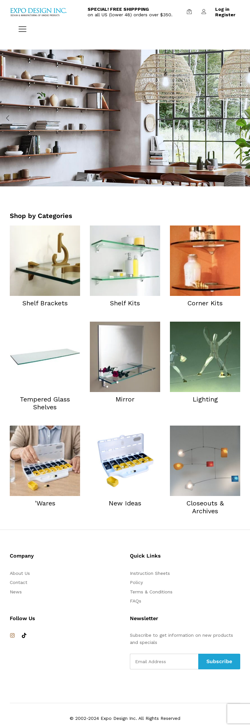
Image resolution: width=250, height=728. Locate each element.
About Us (20, 573)
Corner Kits (205, 303)
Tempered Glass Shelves (45, 403)
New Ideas (125, 503)
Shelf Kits (125, 303)
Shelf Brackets (45, 303)
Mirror (125, 399)
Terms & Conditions (151, 591)
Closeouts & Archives (205, 507)
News (16, 591)
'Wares (45, 503)
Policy (136, 582)
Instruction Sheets (150, 573)
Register (225, 14)
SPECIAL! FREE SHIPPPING (118, 9)
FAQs (135, 601)
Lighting (205, 399)
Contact (18, 582)
